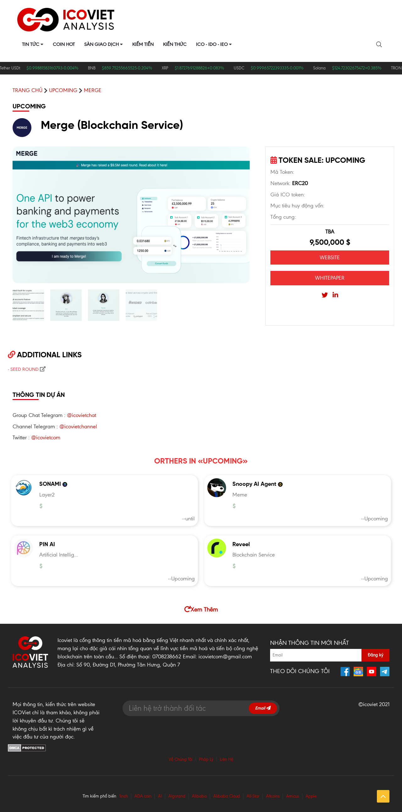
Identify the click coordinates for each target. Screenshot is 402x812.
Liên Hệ (226, 759)
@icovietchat (81, 415)
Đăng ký (375, 655)
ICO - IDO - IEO (212, 44)
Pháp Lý (206, 759)
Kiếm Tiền (143, 44)
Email (263, 708)
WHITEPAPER (330, 278)
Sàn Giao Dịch (101, 44)
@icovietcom (45, 437)
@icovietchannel (78, 426)
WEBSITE (330, 257)
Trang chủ (27, 90)
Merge (92, 90)
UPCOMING (63, 90)
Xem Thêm (201, 609)
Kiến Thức (175, 44)
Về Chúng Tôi (181, 759)
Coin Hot (64, 44)
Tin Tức (30, 44)
